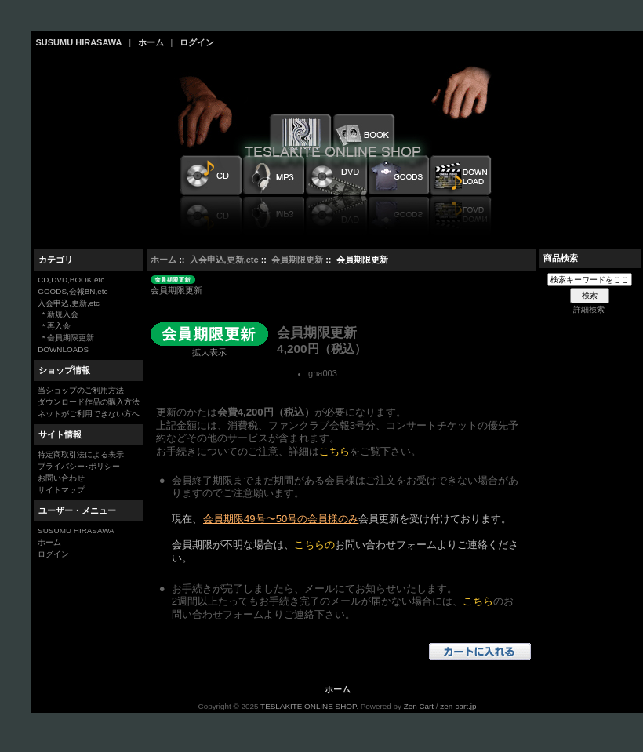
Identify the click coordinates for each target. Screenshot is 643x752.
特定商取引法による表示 (81, 454)
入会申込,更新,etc (224, 259)
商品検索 (560, 258)
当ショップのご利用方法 (81, 390)
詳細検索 (589, 309)
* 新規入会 (58, 314)
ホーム (151, 42)
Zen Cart (419, 706)
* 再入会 (54, 326)
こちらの (314, 544)
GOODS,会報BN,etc (72, 291)
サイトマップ (61, 489)
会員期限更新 (297, 259)
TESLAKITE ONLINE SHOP (308, 706)
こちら (334, 451)
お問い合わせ (61, 478)
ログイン (197, 42)
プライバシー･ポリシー (79, 466)
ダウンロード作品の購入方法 (89, 402)
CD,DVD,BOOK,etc (71, 279)
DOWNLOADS (63, 349)
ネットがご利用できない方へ (89, 413)
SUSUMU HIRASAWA (79, 42)
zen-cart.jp (458, 706)
